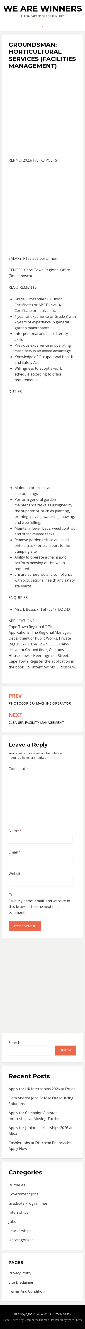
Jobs (12, 1221)
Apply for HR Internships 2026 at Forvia (42, 1088)
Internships (18, 1212)
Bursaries (17, 1185)
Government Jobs (23, 1194)
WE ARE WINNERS (42, 9)
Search (14, 1042)
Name (15, 830)
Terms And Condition (27, 1291)
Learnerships (20, 1230)
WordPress (74, 1320)
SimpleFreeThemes (36, 1320)
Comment (18, 768)
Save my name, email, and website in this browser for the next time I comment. (39, 906)
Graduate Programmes (28, 1203)
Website (15, 873)
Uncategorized (21, 1239)
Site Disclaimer (21, 1282)
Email (15, 852)
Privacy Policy (20, 1273)
